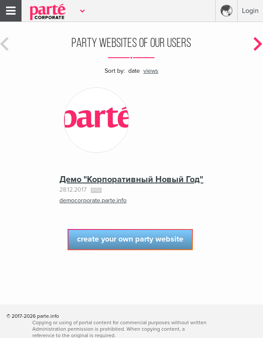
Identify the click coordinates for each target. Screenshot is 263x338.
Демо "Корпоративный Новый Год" (131, 179)
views (150, 70)
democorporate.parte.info (93, 200)
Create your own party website (130, 239)
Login (250, 10)
